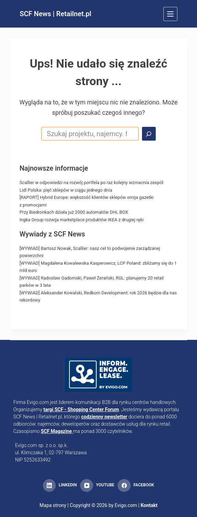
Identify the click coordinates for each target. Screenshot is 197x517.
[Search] (149, 134)
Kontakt (149, 505)
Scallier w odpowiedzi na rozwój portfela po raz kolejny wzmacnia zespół (91, 182)
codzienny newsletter (104, 416)
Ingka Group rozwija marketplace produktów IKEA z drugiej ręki (82, 219)
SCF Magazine (56, 431)
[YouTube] (97, 485)
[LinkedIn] (60, 485)
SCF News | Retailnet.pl (55, 14)
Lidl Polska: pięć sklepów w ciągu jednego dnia (66, 190)
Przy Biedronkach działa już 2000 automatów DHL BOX (74, 212)
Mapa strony (53, 505)
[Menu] (170, 14)
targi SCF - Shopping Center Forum (81, 409)
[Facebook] (136, 485)
